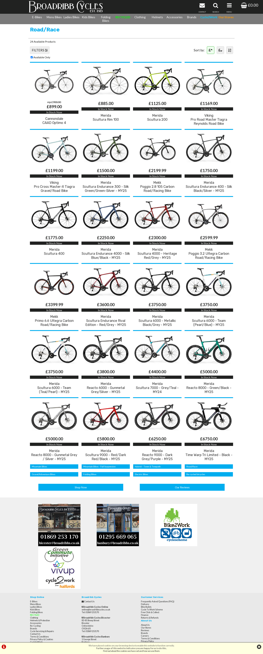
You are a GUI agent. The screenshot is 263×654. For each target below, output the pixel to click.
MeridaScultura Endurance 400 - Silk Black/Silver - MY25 (209, 193)
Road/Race (191, 477)
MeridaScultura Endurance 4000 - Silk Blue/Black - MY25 (106, 261)
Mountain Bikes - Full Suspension (98, 477)
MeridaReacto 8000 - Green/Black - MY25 (208, 397)
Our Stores (35, 613)
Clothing (140, 17)
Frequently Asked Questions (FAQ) (149, 569)
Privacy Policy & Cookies (41, 607)
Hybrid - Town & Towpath (147, 477)
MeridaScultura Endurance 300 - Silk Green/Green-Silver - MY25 (106, 193)
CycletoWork (36, 610)
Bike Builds (138, 575)
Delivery (137, 572)
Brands (191, 17)
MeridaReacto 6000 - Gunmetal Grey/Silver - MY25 (106, 397)
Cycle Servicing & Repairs (42, 599)
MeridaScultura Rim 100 (106, 122)
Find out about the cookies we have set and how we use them (131, 651)
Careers (189, 580)
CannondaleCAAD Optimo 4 (54, 126)
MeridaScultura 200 (157, 122)
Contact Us (35, 602)
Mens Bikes (54, 17)
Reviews (189, 575)
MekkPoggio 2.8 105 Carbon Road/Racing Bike (157, 193)
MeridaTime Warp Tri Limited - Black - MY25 (208, 466)
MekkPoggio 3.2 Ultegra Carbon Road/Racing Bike (208, 261)
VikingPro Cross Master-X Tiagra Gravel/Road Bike (54, 193)
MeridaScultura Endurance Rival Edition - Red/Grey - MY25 (105, 329)
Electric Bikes (141, 485)
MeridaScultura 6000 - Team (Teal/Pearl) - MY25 (54, 397)
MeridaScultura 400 (54, 259)
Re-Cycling (35, 594)
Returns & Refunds (142, 586)
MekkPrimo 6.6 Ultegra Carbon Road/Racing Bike (54, 329)
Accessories (174, 17)
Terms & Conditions (39, 604)
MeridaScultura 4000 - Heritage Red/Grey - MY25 (157, 261)
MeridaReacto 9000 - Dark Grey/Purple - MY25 (157, 466)
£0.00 (249, 5)
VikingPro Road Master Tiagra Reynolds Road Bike (208, 124)
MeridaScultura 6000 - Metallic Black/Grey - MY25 (157, 329)
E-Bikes (37, 17)
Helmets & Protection (40, 588)
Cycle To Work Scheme (144, 577)
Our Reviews (182, 497)
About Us (189, 569)
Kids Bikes (88, 17)
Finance (137, 583)
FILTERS (40, 53)
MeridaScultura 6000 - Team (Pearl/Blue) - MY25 (209, 329)
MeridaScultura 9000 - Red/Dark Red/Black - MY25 (105, 466)
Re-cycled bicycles (195, 485)
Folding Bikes (106, 18)
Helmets (157, 17)
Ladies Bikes (71, 17)
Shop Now (81, 497)
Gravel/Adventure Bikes (43, 485)
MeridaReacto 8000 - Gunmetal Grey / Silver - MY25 (54, 466)
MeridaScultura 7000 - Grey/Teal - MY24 (157, 397)
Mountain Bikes (39, 477)
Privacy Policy (191, 586)
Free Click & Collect (142, 580)
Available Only (41, 60)
